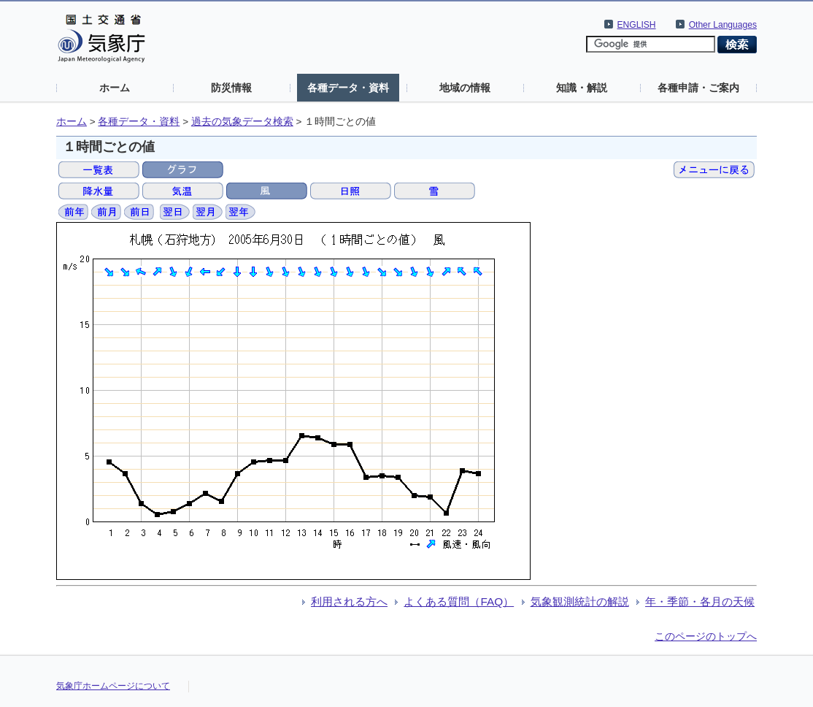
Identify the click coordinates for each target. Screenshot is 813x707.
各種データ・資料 (348, 87)
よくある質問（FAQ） (459, 601)
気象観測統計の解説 (580, 601)
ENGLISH (636, 25)
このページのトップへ (706, 636)
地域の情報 (464, 87)
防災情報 (231, 87)
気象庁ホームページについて (113, 686)
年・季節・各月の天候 (700, 601)
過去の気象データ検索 (242, 121)
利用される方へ (349, 601)
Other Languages (723, 25)
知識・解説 (581, 87)
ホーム (114, 87)
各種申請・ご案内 (698, 87)
